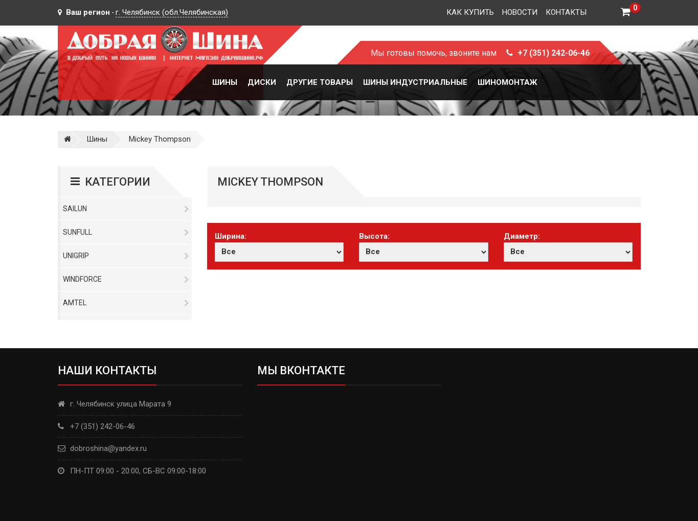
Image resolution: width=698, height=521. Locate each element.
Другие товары (319, 82)
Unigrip (126, 256)
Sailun (126, 209)
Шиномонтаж (507, 82)
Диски (261, 82)
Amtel (126, 303)
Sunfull (126, 232)
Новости (519, 12)
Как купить (470, 12)
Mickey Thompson (160, 139)
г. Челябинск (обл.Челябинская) (172, 12)
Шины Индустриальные (415, 82)
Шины (224, 82)
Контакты (566, 12)
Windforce (126, 279)
